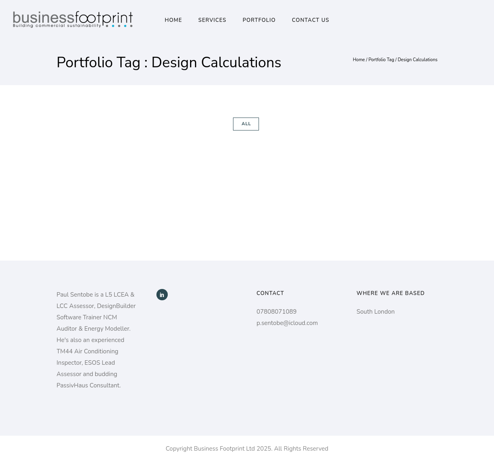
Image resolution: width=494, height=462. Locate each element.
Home (173, 20)
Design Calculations (417, 60)
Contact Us (310, 20)
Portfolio (259, 20)
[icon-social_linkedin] (162, 294)
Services (212, 20)
